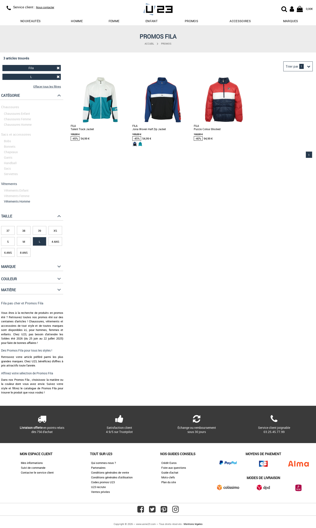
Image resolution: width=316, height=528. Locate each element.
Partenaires (98, 468)
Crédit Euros (169, 463)
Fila (44, 68)
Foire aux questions (173, 468)
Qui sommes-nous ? (103, 463)
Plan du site (168, 482)
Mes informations (32, 463)
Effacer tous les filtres (47, 86)
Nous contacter (45, 7)
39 (39, 231)
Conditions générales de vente (110, 472)
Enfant (151, 21)
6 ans (8, 253)
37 (7, 231)
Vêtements (9, 183)
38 (23, 231)
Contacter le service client (37, 472)
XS (55, 231)
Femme (114, 21)
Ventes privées (100, 492)
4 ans (55, 242)
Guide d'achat (169, 472)
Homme (77, 21)
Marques (290, 21)
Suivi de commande (33, 468)
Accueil (149, 43)
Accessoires (240, 21)
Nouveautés (30, 21)
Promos (166, 43)
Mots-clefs (168, 477)
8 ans (24, 253)
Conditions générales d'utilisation (112, 477)
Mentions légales (193, 524)
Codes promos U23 (103, 482)
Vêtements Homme (17, 201)
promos (191, 21)
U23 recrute (98, 487)
